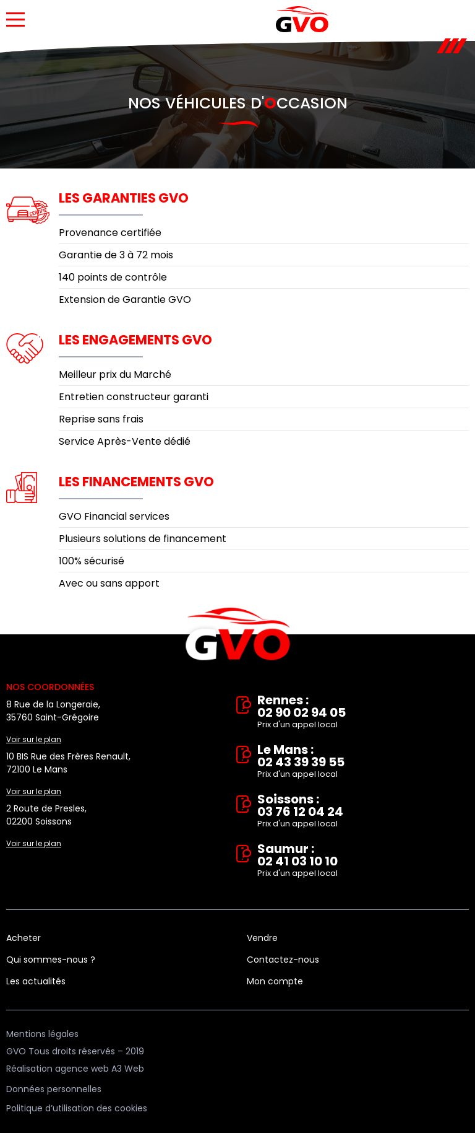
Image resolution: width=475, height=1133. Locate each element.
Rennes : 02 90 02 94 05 (363, 712)
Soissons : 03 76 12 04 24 (363, 811)
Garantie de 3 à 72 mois (116, 255)
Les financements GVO (136, 482)
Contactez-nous (283, 959)
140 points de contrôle (113, 277)
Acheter (23, 938)
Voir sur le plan (33, 739)
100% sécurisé (91, 561)
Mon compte (275, 981)
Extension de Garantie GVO (125, 299)
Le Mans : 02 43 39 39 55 (363, 762)
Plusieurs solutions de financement (142, 539)
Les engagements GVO (135, 340)
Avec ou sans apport (109, 583)
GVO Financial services (114, 516)
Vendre (262, 938)
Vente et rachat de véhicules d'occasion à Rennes (238, 634)
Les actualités (36, 981)
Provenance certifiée (110, 232)
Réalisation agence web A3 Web (75, 1068)
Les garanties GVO (124, 198)
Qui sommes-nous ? (50, 959)
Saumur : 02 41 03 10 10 (363, 861)
